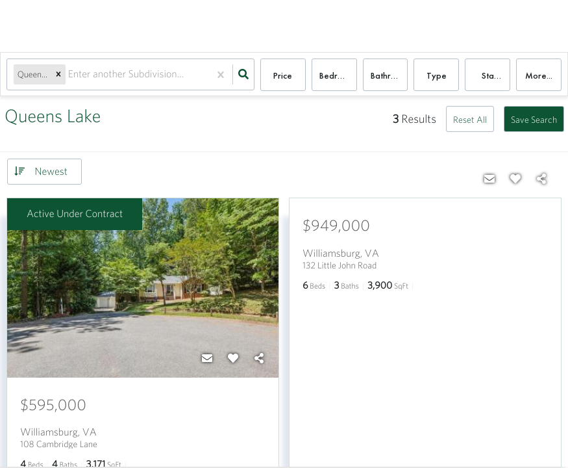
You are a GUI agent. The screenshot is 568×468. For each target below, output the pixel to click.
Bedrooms (338, 75)
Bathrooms (389, 75)
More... (538, 75)
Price (282, 75)
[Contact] (207, 358)
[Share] (259, 358)
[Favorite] (233, 358)
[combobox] (69, 75)
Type (436, 75)
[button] (58, 75)
